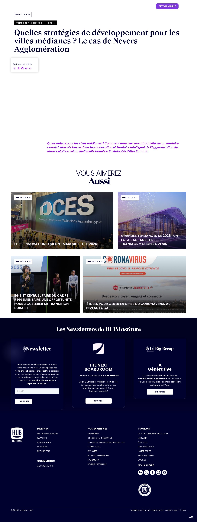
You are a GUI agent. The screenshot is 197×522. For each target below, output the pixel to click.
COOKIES (142, 460)
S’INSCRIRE (98, 401)
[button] (56, 6)
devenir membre (167, 6)
